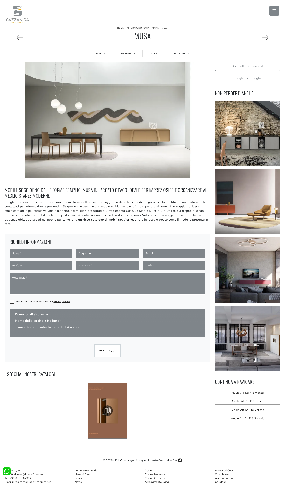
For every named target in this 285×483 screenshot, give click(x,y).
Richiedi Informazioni (247, 66)
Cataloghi (221, 459)
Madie (155, 28)
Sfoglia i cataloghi (247, 78)
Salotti (149, 463)
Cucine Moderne (155, 452)
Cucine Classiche (155, 456)
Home (120, 28)
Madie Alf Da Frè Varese (247, 410)
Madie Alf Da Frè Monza (248, 392)
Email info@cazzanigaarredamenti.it (28, 459)
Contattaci (81, 463)
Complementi (223, 452)
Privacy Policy (62, 261)
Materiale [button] (128, 53)
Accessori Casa (224, 448)
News (78, 459)
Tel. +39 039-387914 (18, 456)
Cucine (149, 448)
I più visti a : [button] (181, 53)
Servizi (79, 456)
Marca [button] (100, 53)
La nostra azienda (86, 448)
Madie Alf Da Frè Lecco (247, 401)
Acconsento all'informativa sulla (42, 261)
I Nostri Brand (83, 452)
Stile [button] (153, 53)
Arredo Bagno (224, 456)
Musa (165, 28)
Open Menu (274, 11)
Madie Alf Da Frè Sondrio (247, 418)
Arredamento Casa (138, 28)
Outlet (219, 463)
